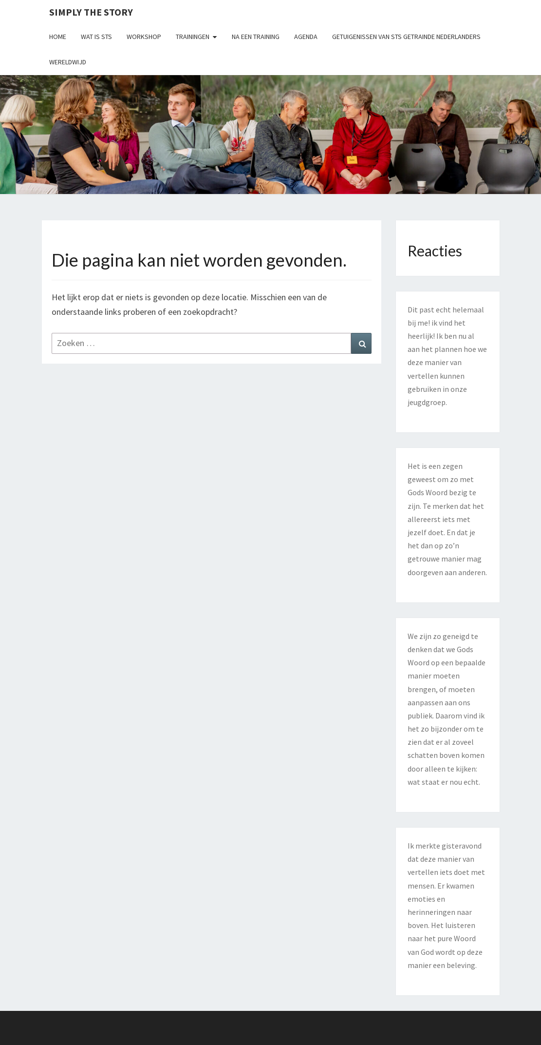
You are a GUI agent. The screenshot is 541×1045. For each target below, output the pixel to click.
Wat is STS (96, 36)
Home (57, 36)
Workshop (144, 36)
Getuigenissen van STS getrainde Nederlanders (406, 36)
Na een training (256, 36)
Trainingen (192, 36)
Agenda (305, 36)
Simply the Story (91, 12)
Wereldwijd (67, 62)
